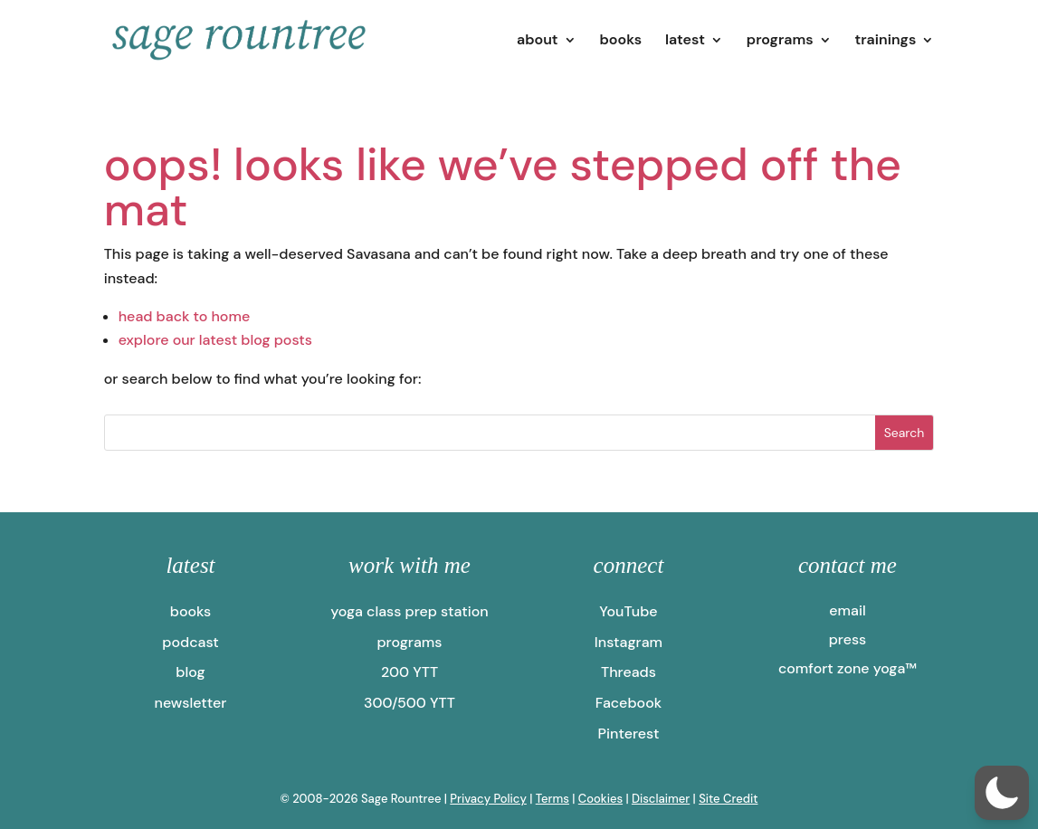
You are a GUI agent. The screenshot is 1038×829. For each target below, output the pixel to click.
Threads (628, 671)
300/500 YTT (409, 702)
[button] (1002, 793)
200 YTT (409, 671)
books (620, 41)
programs (780, 41)
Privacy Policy (488, 798)
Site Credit (728, 798)
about (537, 41)
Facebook (628, 702)
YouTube (628, 611)
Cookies (600, 798)
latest (685, 41)
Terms (552, 798)
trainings (886, 41)
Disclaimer (661, 798)
